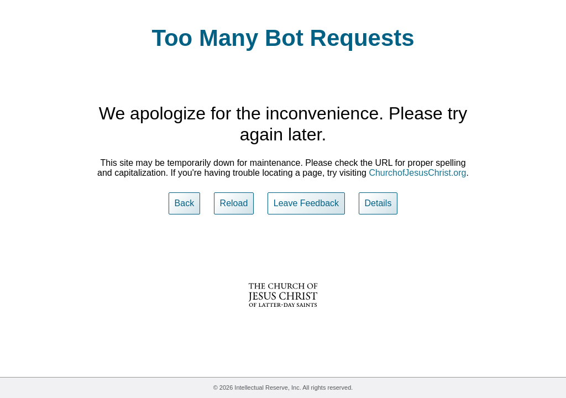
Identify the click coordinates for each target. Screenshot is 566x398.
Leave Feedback (306, 203)
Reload (234, 203)
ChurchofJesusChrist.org (417, 172)
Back (185, 203)
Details (378, 203)
